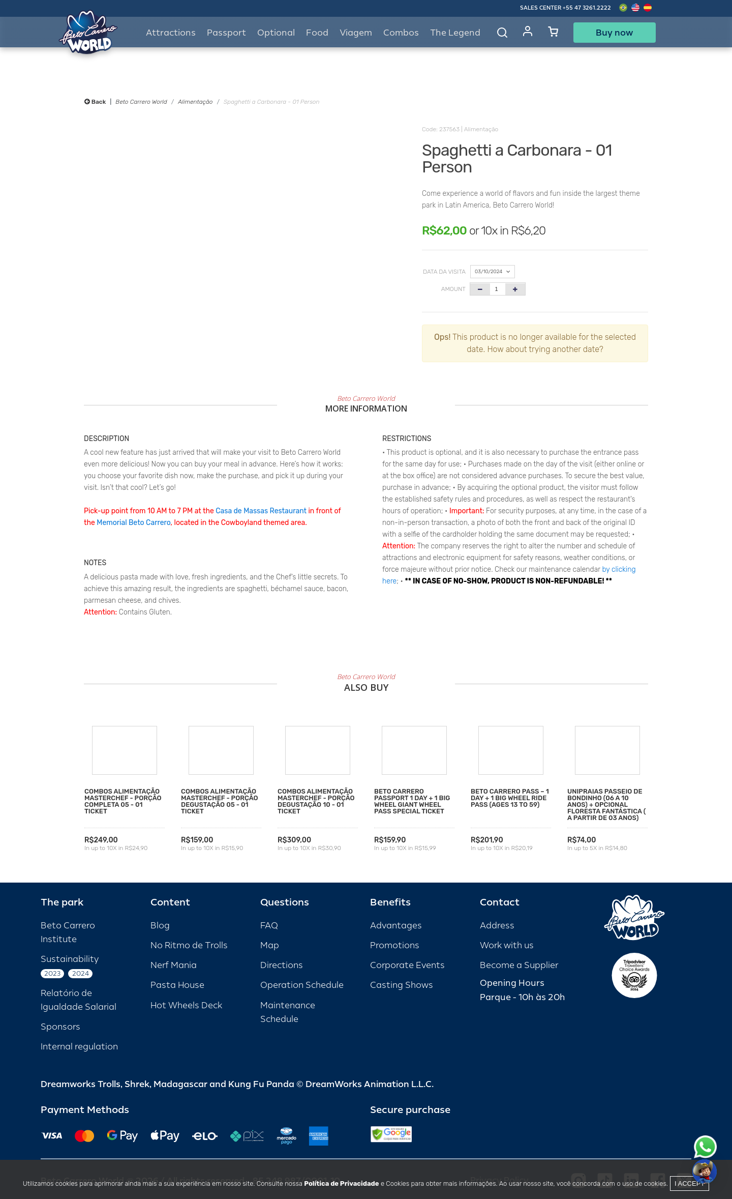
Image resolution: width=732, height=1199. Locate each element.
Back (95, 101)
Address (497, 925)
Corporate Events (407, 965)
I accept (690, 1183)
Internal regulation (79, 1046)
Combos (401, 33)
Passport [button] (226, 33)
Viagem (356, 33)
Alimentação (195, 101)
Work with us (507, 945)
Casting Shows (401, 985)
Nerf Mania (173, 965)
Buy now (614, 32)
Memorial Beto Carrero (133, 522)
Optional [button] (276, 33)
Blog (160, 925)
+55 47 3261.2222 (587, 8)
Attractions (171, 33)
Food (317, 33)
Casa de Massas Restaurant (261, 511)
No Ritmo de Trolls (189, 945)
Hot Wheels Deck (186, 1005)
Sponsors (60, 1027)
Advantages (396, 925)
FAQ (269, 925)
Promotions (394, 945)
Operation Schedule (302, 985)
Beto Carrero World (141, 101)
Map (269, 945)
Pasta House (177, 985)
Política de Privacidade (341, 1183)
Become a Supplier (519, 965)
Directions (281, 965)
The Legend (455, 33)
